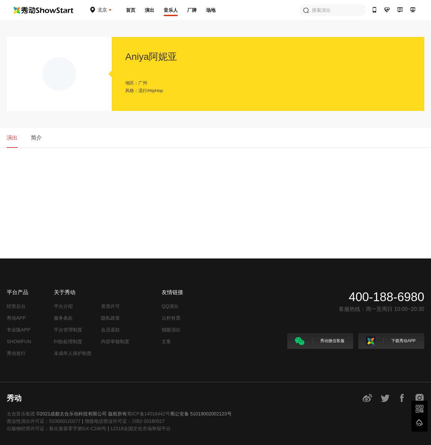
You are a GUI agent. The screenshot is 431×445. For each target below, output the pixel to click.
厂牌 (192, 10)
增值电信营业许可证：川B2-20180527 (125, 421)
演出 (149, 10)
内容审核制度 (115, 341)
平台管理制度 (68, 329)
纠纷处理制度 (68, 341)
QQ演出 (170, 306)
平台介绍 (63, 306)
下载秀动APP (391, 341)
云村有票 (171, 318)
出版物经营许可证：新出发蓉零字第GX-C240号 (56, 428)
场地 (211, 10)
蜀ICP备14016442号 (148, 413)
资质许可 (110, 306)
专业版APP (18, 329)
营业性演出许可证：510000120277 (43, 421)
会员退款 (110, 329)
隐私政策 (110, 318)
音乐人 (171, 10)
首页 (130, 10)
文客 (166, 341)
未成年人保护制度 (73, 353)
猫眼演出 (171, 329)
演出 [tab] (12, 137)
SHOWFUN (19, 341)
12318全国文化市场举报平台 (140, 428)
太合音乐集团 (21, 413)
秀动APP (16, 318)
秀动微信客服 (319, 341)
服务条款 (63, 318)
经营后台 (16, 306)
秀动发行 (16, 353)
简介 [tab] (36, 137)
